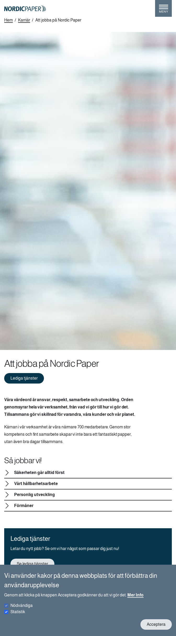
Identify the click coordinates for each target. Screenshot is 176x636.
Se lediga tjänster (32, 564)
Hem (8, 20)
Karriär (24, 20)
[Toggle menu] (163, 10)
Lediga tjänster (24, 378)
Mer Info (135, 599)
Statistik (17, 616)
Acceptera (156, 629)
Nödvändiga (21, 610)
